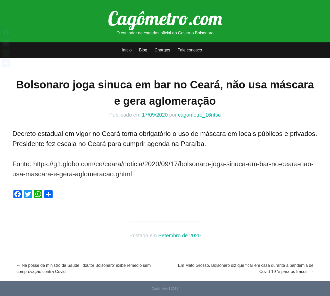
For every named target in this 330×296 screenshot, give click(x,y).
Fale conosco (189, 50)
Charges (162, 50)
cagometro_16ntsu (199, 115)
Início (126, 50)
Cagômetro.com (165, 18)
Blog (143, 50)
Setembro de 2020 (179, 235)
